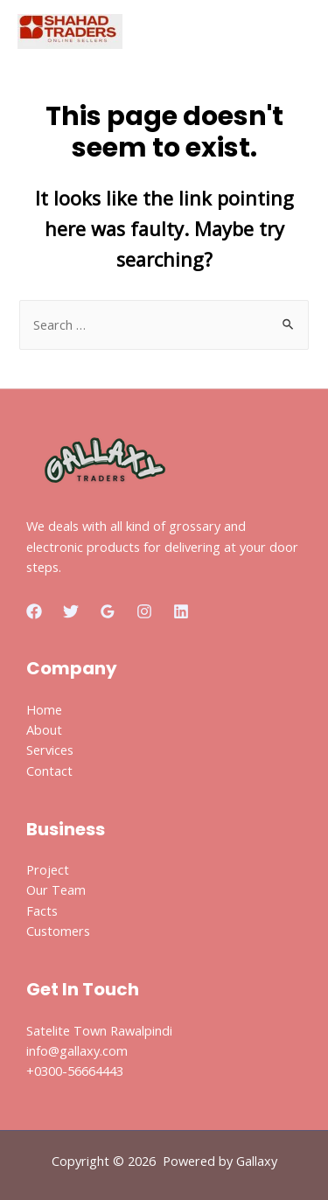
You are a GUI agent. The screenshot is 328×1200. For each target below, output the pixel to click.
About (44, 729)
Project (47, 869)
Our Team (56, 889)
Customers (58, 930)
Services (49, 749)
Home (44, 709)
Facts (42, 910)
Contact (49, 770)
